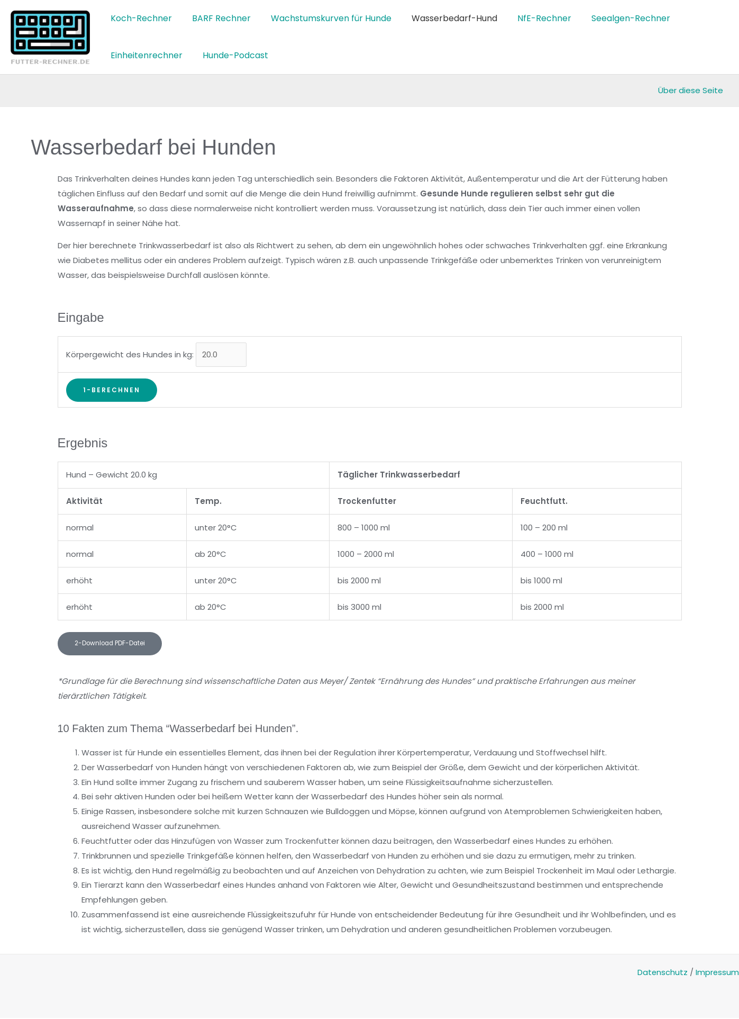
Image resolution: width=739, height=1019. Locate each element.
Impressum (717, 973)
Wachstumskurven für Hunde (323, 18)
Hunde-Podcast (230, 55)
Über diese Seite (690, 90)
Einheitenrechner (145, 55)
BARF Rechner (216, 18)
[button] (111, 644)
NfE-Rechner (530, 18)
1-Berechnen (111, 390)
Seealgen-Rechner (613, 18)
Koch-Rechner (139, 18)
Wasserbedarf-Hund (443, 18)
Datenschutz (661, 973)
